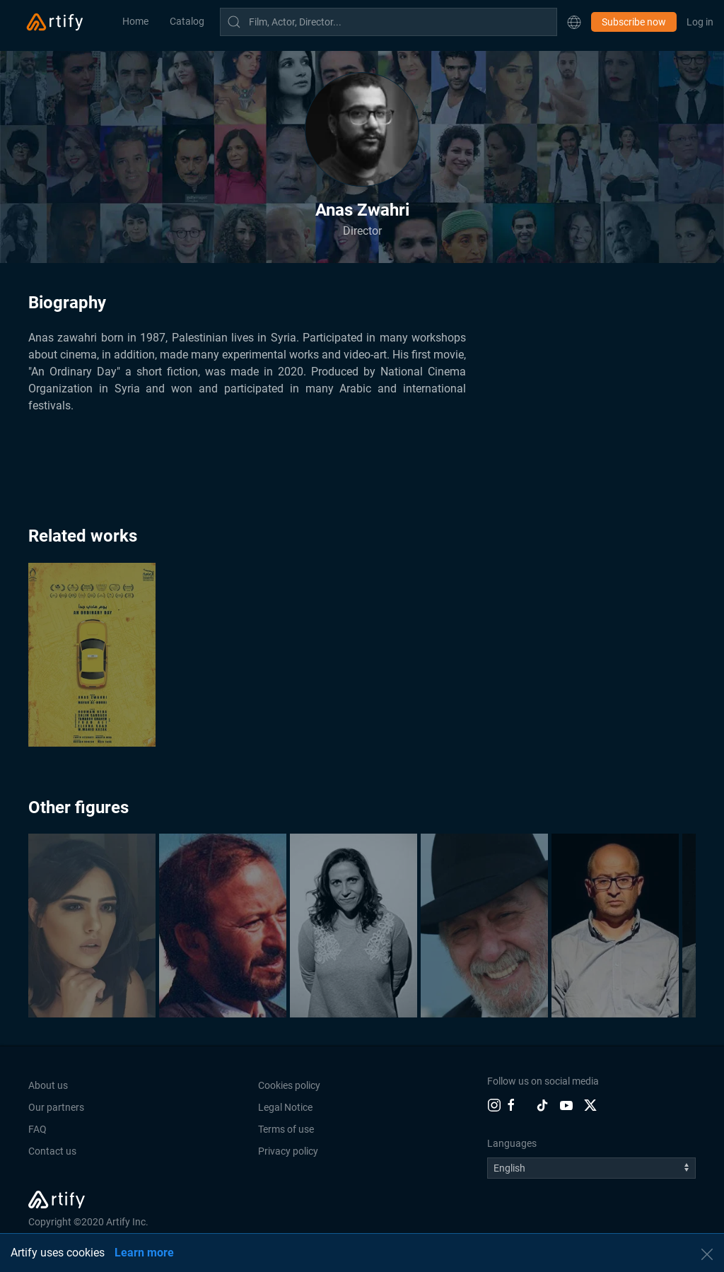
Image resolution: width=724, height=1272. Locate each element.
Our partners (56, 1107)
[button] (574, 22)
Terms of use (286, 1129)
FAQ (37, 1129)
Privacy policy (288, 1151)
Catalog (187, 21)
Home (135, 21)
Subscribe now (634, 22)
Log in (700, 22)
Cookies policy (289, 1085)
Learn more (144, 1252)
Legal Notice (285, 1107)
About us (48, 1085)
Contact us (52, 1151)
